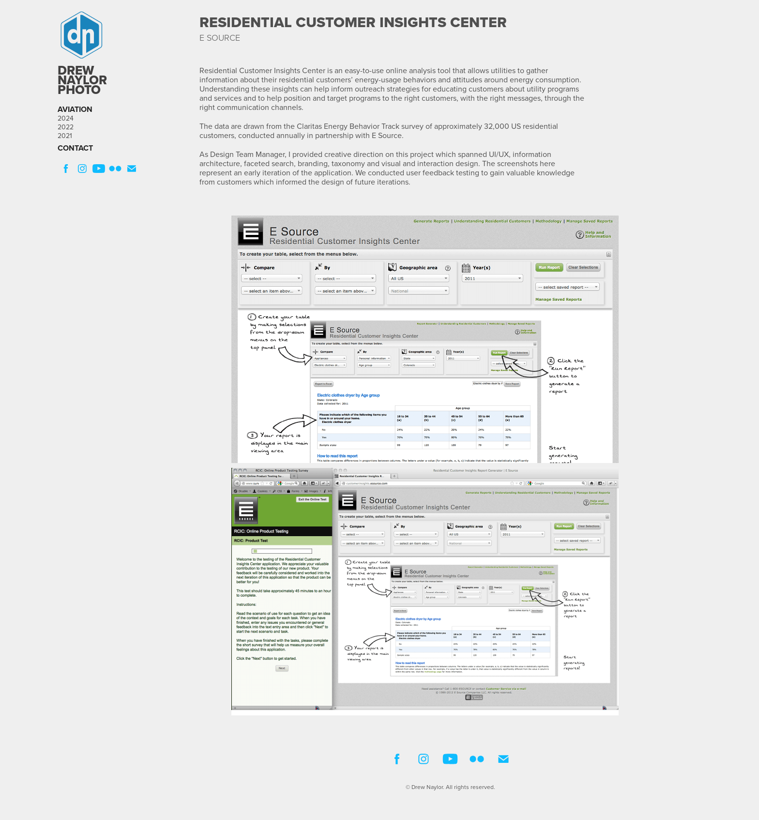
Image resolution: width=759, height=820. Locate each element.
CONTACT (75, 148)
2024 (66, 118)
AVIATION (75, 109)
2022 (66, 127)
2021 (65, 135)
